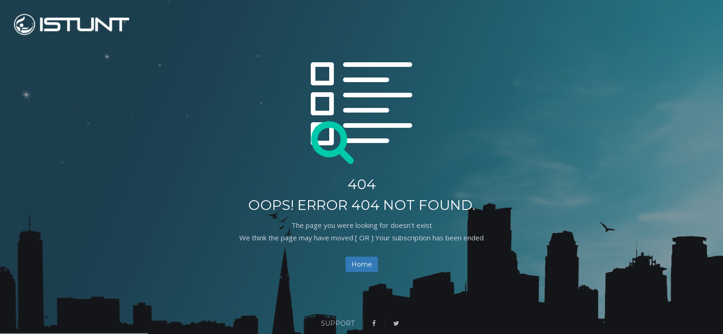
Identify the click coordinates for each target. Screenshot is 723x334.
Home (361, 264)
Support (338, 323)
